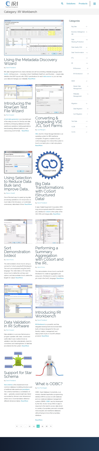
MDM (73, 81)
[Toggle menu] (93, 4)
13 (34, 426)
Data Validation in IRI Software (17, 324)
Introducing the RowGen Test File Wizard (17, 107)
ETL (72, 58)
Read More (31, 79)
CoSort (48, 211)
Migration (74, 103)
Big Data (74, 26)
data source (47, 76)
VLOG (73, 132)
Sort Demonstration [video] (17, 252)
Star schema (8, 385)
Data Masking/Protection (77, 41)
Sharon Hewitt (10, 193)
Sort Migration (77, 114)
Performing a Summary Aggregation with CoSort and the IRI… (49, 255)
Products (83, 3)
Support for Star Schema (18, 374)
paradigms (25, 389)
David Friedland (11, 67)
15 (42, 426)
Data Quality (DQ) (76, 47)
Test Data (74, 121)
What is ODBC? (49, 383)
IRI (72, 63)
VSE (36, 134)
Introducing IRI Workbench (48, 314)
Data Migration (77, 108)
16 (46, 426)
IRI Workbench (40, 324)
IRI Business (77, 68)
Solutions (71, 3)
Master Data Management (77, 87)
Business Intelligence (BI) (78, 33)
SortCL (6, 74)
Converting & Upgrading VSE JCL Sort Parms (48, 122)
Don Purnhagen (42, 388)
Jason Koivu (10, 259)
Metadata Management (77, 95)
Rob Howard (10, 115)
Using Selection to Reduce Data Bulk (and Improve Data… (18, 183)
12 (29, 426)
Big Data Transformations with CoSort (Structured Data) (49, 191)
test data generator (12, 119)
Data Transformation (77, 52)
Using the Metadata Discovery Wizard (30, 61)
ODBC (48, 401)
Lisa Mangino (41, 130)
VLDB (73, 126)
